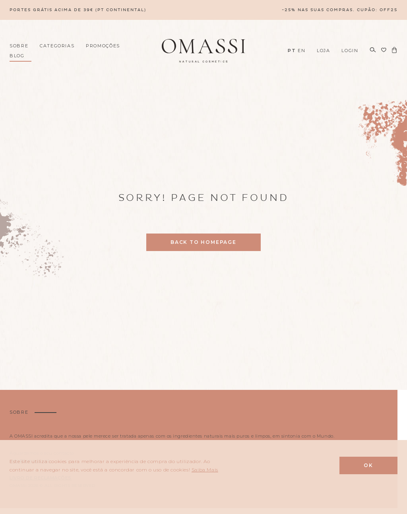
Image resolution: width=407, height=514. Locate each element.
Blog (17, 55)
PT (292, 50)
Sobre (19, 46)
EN (301, 50)
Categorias (57, 46)
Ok (368, 465)
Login (349, 50)
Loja (323, 50)
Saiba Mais (205, 470)
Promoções (103, 46)
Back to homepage (203, 242)
